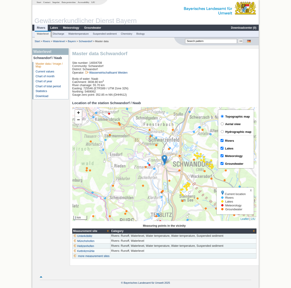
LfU (93, 2)
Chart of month (45, 76)
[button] (164, 159)
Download (42, 96)
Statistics (41, 91)
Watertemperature (78, 33)
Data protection (68, 2)
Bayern (72, 41)
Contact (46, 2)
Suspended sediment (105, 33)
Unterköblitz (83, 236)
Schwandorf (85, 41)
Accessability (83, 2)
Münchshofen (84, 241)
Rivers (41, 27)
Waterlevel (43, 33)
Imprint (56, 2)
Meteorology (71, 27)
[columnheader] (91, 231)
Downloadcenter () (243, 27)
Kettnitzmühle (84, 251)
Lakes (54, 27)
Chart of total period (48, 86)
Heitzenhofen (83, 246)
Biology (140, 33)
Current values (45, 71)
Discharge (58, 33)
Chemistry (126, 33)
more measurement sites (94, 256)
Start (39, 2)
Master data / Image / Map (49, 65)
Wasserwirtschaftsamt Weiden (108, 72)
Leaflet (245, 219)
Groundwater (92, 27)
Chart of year (44, 81)
